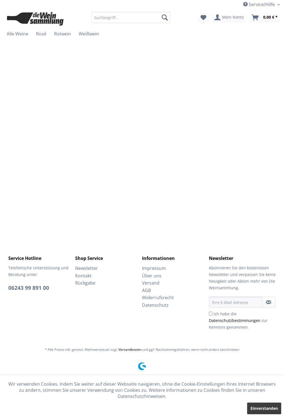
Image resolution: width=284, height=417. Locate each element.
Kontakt (83, 276)
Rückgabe (85, 283)
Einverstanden (264, 408)
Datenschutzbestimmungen (234, 320)
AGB (146, 290)
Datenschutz (155, 305)
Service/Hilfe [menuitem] (259, 4)
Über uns (151, 276)
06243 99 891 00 (28, 287)
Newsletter (86, 268)
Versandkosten (129, 349)
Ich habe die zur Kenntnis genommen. (238, 320)
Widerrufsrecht (158, 298)
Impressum (154, 268)
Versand (150, 283)
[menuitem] (131, 17)
